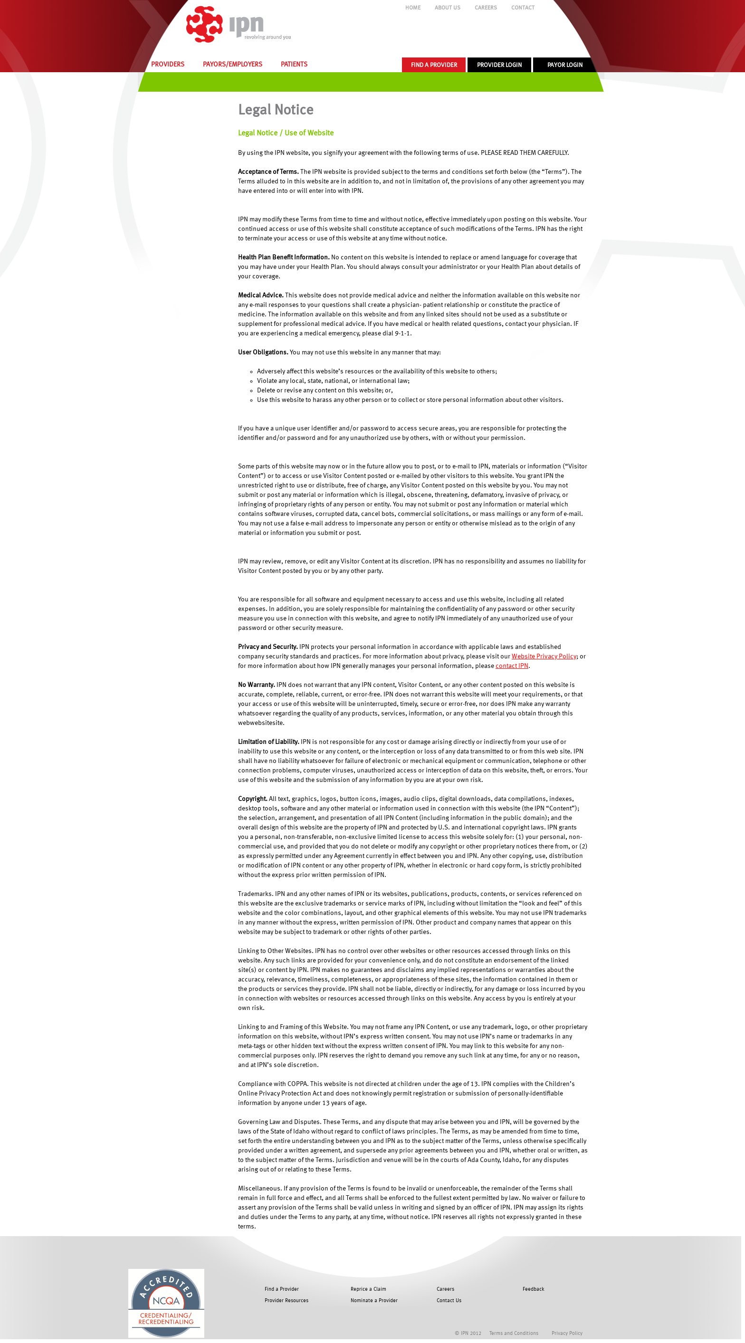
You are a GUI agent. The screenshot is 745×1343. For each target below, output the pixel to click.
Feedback (533, 1289)
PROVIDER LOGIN (499, 65)
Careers (445, 1289)
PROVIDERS (167, 64)
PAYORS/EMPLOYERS (232, 64)
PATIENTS (294, 64)
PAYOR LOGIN (565, 65)
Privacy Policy (567, 1333)
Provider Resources (286, 1301)
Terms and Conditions (513, 1333)
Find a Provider (282, 1289)
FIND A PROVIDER (434, 65)
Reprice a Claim (368, 1289)
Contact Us (449, 1301)
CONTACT (523, 8)
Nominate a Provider (374, 1301)
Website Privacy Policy (544, 656)
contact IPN (512, 666)
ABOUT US (447, 8)
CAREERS (486, 8)
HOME (412, 8)
